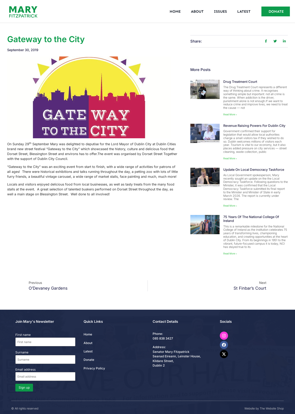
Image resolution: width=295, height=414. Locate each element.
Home (175, 11)
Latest (244, 11)
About (197, 11)
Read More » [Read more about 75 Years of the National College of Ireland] (230, 253)
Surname (21, 352)
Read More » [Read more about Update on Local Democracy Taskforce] (230, 205)
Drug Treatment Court (240, 82)
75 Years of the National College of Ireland (251, 219)
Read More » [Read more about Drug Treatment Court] (230, 114)
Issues (220, 11)
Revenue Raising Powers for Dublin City (254, 126)
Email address (45, 374)
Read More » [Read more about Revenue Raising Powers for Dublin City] (230, 158)
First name (23, 335)
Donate (89, 360)
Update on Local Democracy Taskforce (253, 170)
